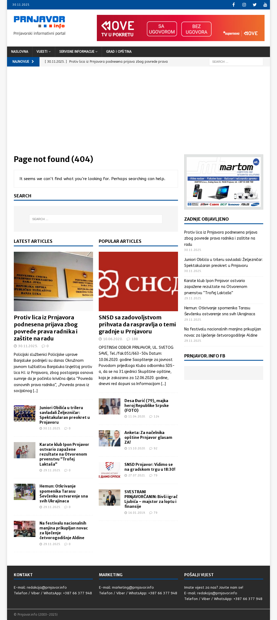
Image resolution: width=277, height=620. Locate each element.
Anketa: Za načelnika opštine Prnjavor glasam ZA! (148, 437)
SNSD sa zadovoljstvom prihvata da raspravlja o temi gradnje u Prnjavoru (137, 324)
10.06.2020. (113, 339)
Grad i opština (118, 52)
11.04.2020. (137, 416)
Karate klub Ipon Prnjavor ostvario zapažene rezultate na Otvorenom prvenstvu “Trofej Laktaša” (64, 454)
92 (155, 448)
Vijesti (42, 52)
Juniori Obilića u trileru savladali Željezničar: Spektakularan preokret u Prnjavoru (64, 415)
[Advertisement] (138, 114)
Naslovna (19, 52)
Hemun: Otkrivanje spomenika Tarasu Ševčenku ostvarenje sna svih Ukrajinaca (63, 493)
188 (134, 339)
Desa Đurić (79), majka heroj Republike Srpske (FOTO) (146, 405)
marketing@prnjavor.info (133, 587)
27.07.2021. (137, 475)
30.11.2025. (28, 346)
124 (156, 416)
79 (155, 475)
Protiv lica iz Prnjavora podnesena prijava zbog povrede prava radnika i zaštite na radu (46, 328)
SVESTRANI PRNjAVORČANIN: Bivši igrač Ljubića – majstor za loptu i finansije (150, 499)
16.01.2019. (137, 513)
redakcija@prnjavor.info (47, 587)
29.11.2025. (52, 470)
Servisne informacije (76, 52)
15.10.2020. (137, 448)
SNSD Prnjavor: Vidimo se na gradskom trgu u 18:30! (149, 467)
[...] (35, 391)
